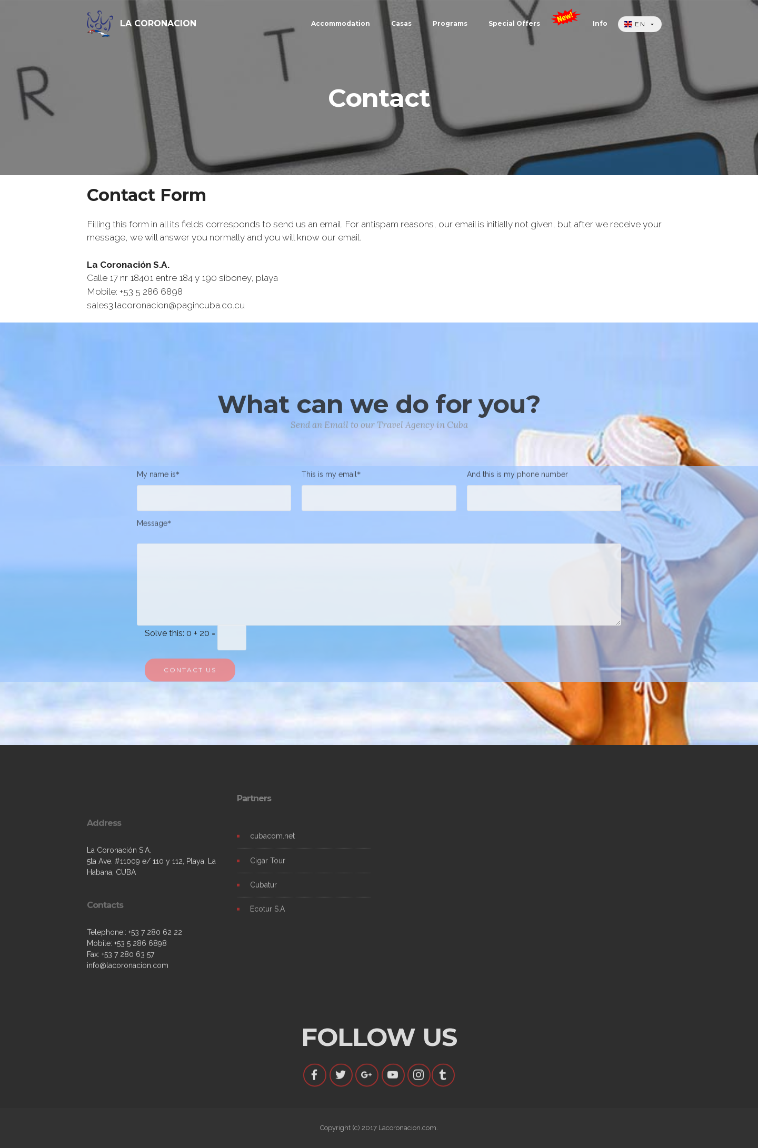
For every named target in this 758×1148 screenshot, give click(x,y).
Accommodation (340, 23)
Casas (401, 23)
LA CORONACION (158, 23)
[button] (640, 24)
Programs (450, 23)
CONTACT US (190, 677)
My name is (156, 478)
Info (600, 23)
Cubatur (263, 892)
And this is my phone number (517, 478)
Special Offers (514, 23)
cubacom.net (272, 844)
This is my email (329, 478)
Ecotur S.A (267, 916)
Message (152, 526)
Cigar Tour (267, 868)
